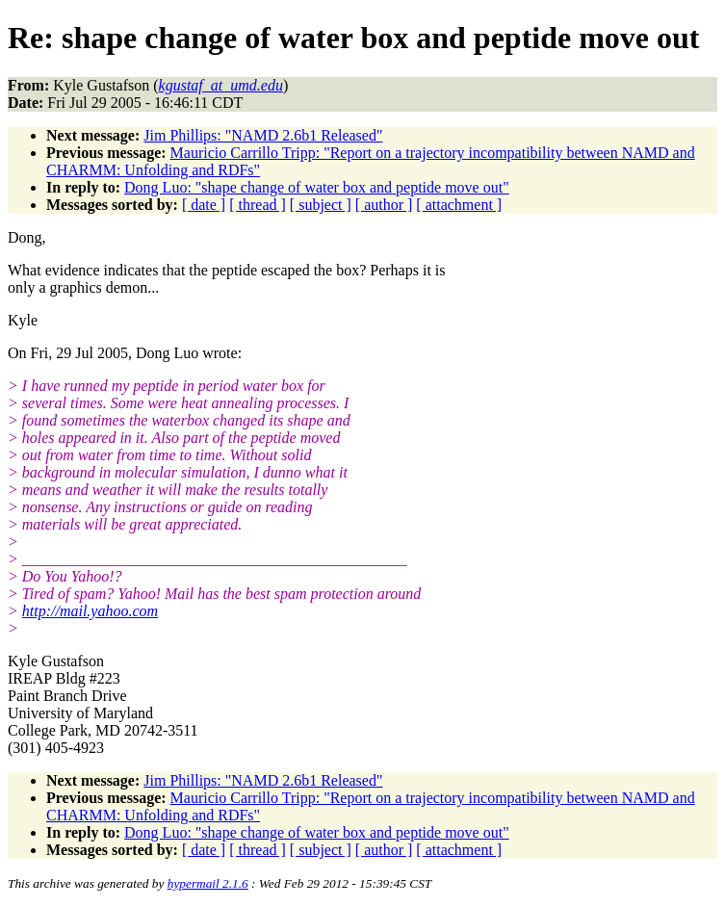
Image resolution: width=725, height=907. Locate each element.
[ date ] (203, 204)
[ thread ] (257, 204)
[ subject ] (320, 204)
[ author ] (384, 204)
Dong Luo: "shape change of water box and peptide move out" (316, 187)
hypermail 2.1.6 (208, 883)
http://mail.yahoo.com (90, 611)
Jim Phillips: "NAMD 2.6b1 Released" (262, 135)
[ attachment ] (459, 204)
